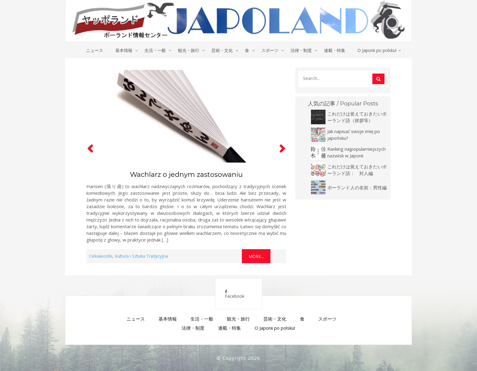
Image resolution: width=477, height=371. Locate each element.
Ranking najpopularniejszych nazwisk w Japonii (356, 152)
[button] (89, 165)
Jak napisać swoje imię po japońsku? (353, 134)
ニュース (94, 50)
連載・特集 (334, 50)
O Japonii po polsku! (376, 50)
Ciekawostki (100, 256)
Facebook (234, 294)
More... (256, 256)
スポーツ (269, 50)
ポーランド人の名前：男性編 (357, 187)
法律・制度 (301, 50)
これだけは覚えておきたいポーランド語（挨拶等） (357, 117)
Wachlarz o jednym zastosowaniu (186, 174)
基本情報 (123, 50)
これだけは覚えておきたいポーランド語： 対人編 (357, 169)
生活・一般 (155, 50)
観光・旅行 (188, 50)
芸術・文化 (222, 50)
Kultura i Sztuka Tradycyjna (141, 256)
